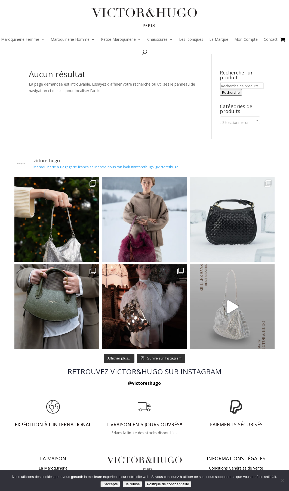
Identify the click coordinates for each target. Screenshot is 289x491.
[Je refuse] (282, 480)
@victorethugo (144, 383)
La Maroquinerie (53, 468)
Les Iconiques (191, 39)
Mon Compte (246, 39)
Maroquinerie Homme (70, 39)
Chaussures (157, 39)
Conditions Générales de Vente (236, 468)
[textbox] (240, 122)
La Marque (218, 39)
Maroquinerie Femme (20, 39)
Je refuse (132, 484)
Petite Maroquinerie (118, 39)
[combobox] (240, 120)
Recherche (231, 92)
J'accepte (110, 484)
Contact (271, 39)
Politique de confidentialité (168, 484)
